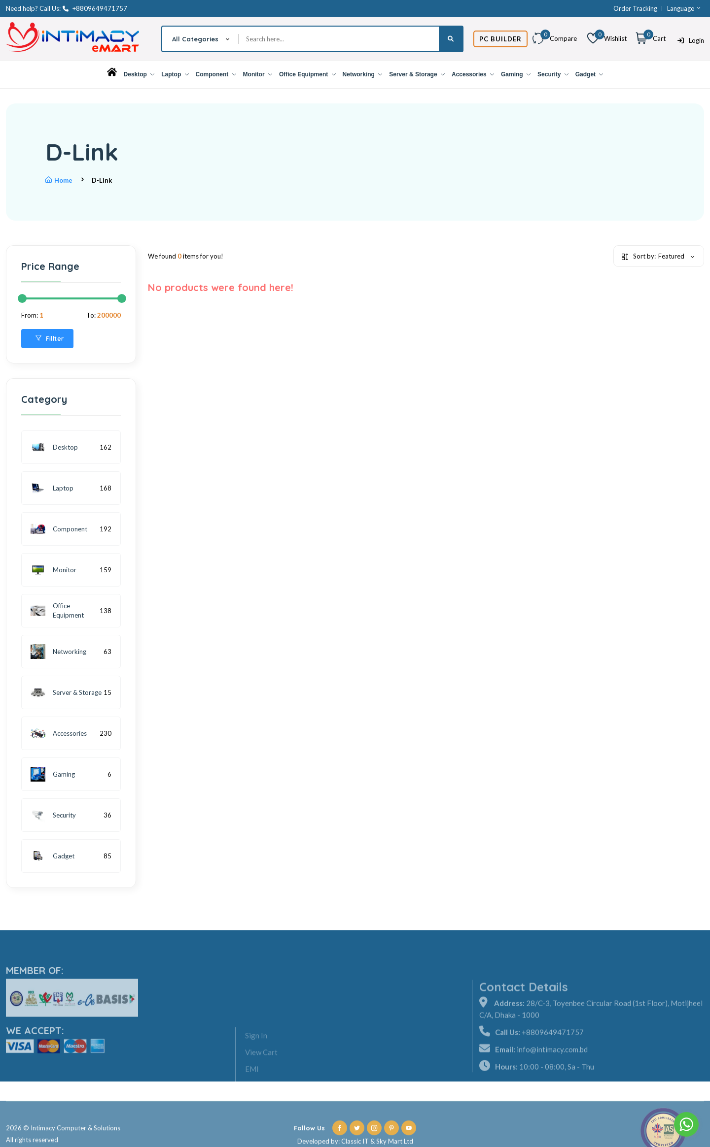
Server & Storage (417, 74)
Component (216, 74)
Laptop (174, 74)
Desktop (139, 74)
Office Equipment (307, 74)
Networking (363, 74)
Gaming (516, 74)
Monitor (257, 74)
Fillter (50, 338)
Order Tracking (635, 8)
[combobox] (200, 39)
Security (552, 74)
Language (684, 8)
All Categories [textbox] (195, 39)
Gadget (589, 74)
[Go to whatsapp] (686, 1124)
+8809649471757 (95, 8)
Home (58, 180)
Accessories (473, 74)
